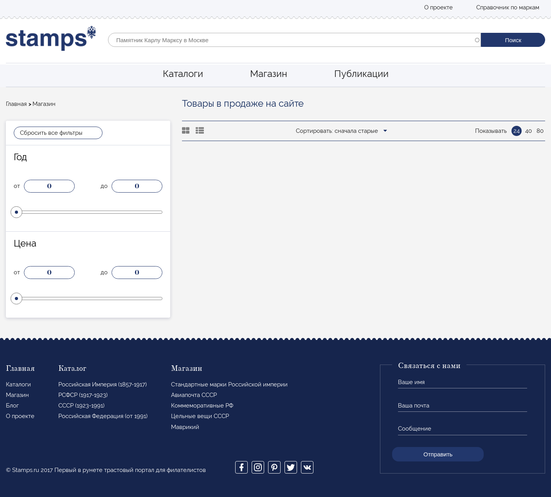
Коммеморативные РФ (202, 405)
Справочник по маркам (507, 7)
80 (540, 130)
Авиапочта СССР (194, 395)
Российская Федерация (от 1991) (103, 416)
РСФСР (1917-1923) (83, 395)
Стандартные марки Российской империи (229, 384)
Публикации (361, 73)
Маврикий (185, 427)
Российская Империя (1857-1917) (102, 384)
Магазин (268, 73)
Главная (16, 103)
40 (528, 130)
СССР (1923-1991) (81, 405)
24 (516, 130)
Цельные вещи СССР (200, 416)
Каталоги (183, 73)
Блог (12, 405)
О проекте (438, 7)
